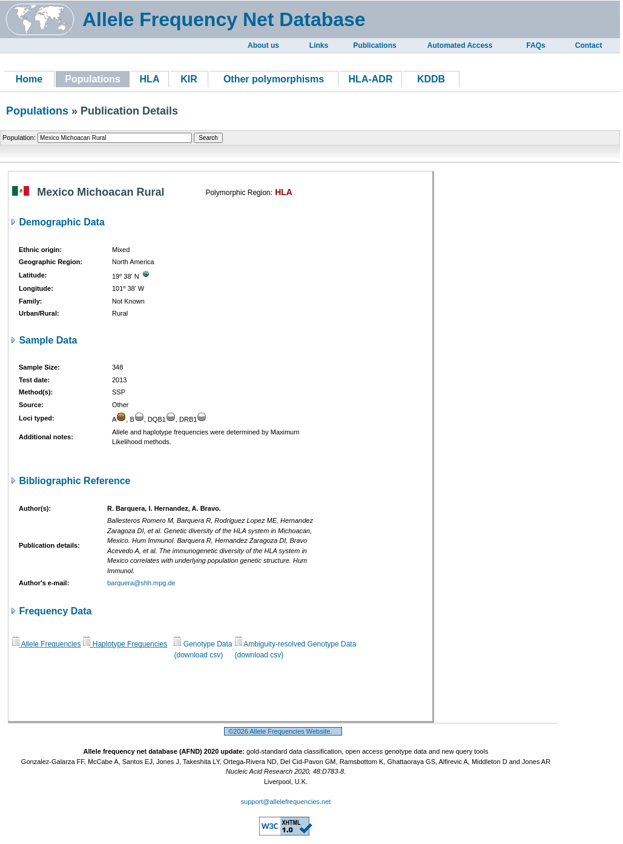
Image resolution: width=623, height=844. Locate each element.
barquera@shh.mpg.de (141, 582)
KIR (188, 79)
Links (318, 45)
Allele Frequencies (46, 644)
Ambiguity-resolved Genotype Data (296, 644)
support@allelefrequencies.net (286, 801)
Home (29, 79)
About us (263, 45)
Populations (37, 111)
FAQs (535, 45)
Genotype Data (203, 644)
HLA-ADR (371, 79)
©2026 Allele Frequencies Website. (283, 731)
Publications (374, 45)
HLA (150, 79)
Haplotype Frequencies (125, 644)
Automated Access (460, 45)
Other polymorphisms (273, 79)
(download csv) (198, 655)
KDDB (431, 79)
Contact (588, 45)
